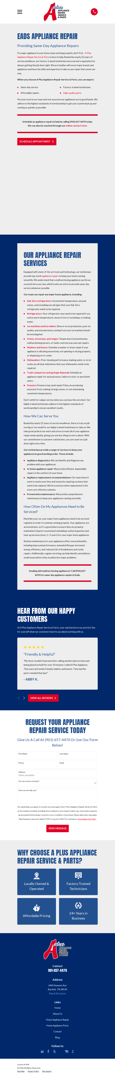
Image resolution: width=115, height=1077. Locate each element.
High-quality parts (72, 93)
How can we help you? (27, 709)
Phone (21, 682)
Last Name (64, 673)
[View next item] (24, 617)
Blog (57, 956)
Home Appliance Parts (57, 944)
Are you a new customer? (28, 700)
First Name (22, 673)
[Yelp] (54, 970)
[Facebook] (48, 970)
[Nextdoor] (66, 970)
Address (21, 691)
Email (62, 682)
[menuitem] (21, 990)
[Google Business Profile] (42, 970)
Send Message (58, 747)
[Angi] (60, 970)
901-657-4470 (57, 889)
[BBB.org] (72, 970)
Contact (57, 950)
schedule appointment (37, 141)
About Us (57, 933)
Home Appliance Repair (57, 939)
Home (58, 927)
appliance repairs (50, 195)
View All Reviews (43, 617)
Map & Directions (57, 912)
